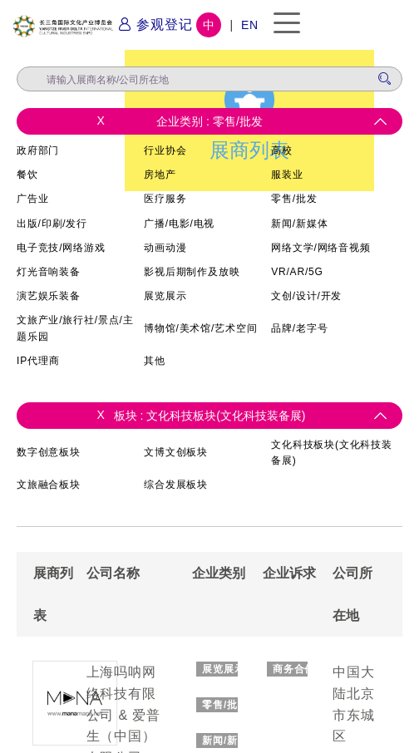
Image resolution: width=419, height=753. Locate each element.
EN (250, 25)
